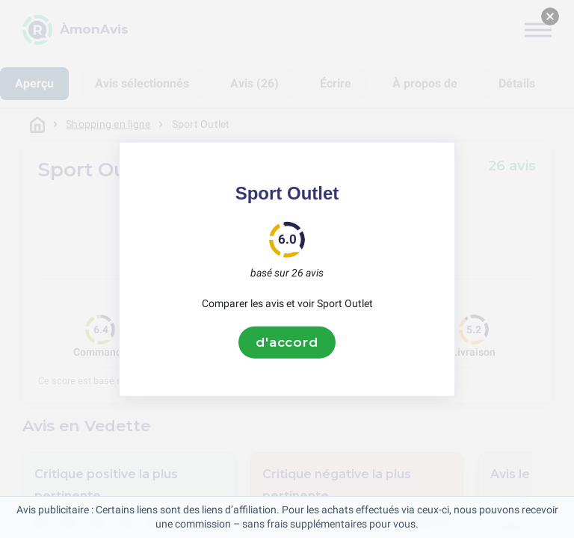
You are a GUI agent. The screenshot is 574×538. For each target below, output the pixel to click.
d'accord (287, 342)
